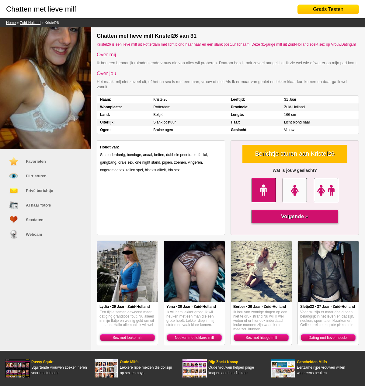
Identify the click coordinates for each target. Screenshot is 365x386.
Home (11, 23)
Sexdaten (34, 219)
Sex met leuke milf (127, 338)
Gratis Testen (328, 9)
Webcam (34, 234)
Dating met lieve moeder (328, 338)
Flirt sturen (36, 176)
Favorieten (36, 161)
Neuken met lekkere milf (194, 338)
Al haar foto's (38, 205)
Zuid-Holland (30, 23)
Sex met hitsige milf (261, 338)
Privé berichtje (39, 190)
